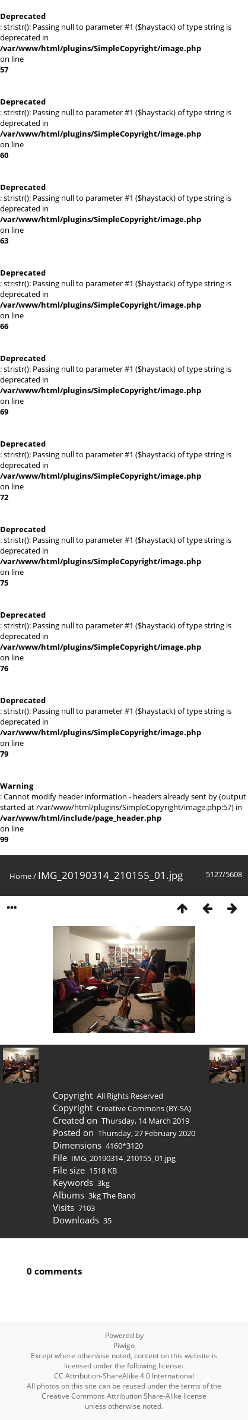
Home (20, 876)
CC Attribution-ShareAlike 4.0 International (124, 1376)
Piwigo (124, 1345)
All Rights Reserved (130, 1095)
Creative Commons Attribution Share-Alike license (124, 1396)
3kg (103, 1183)
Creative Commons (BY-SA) (144, 1108)
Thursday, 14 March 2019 (145, 1120)
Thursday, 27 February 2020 (146, 1133)
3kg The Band (112, 1195)
